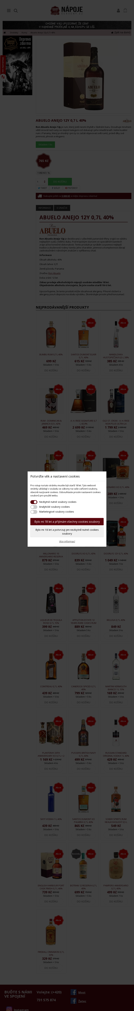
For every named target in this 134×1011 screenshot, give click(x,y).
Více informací (67, 541)
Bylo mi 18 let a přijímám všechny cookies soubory (67, 522)
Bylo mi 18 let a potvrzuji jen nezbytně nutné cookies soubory (67, 531)
